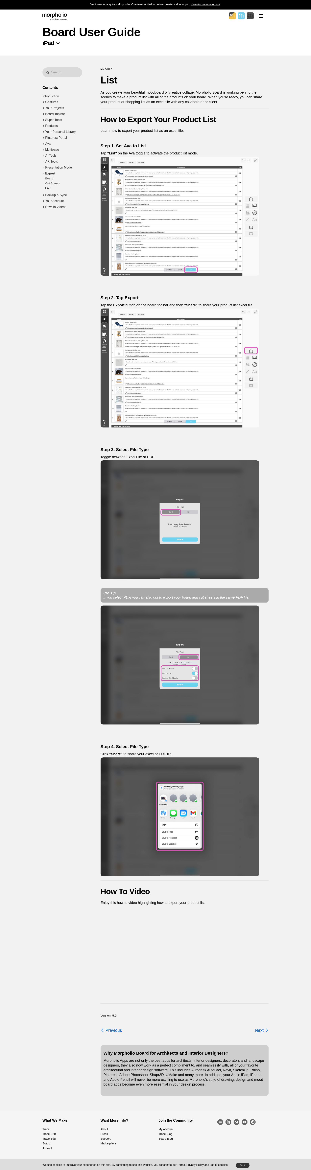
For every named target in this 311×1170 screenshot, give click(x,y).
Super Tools (53, 120)
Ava (48, 143)
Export (50, 173)
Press (104, 1134)
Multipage (52, 149)
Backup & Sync (56, 195)
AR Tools (51, 161)
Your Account (54, 201)
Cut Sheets (52, 183)
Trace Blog (165, 1134)
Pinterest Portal (56, 137)
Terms (181, 1164)
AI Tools (51, 155)
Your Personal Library (60, 131)
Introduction (50, 96)
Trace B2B (49, 1134)
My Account (165, 1129)
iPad (48, 43)
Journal (47, 1148)
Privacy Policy (195, 1164)
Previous (112, 1030)
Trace (45, 1129)
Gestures (51, 102)
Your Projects (54, 108)
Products (51, 125)
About (104, 1129)
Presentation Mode (58, 167)
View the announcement (205, 4)
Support (105, 1138)
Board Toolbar (55, 114)
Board (49, 178)
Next (262, 1030)
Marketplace (108, 1143)
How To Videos (55, 207)
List (48, 188)
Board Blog (165, 1138)
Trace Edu (48, 1138)
